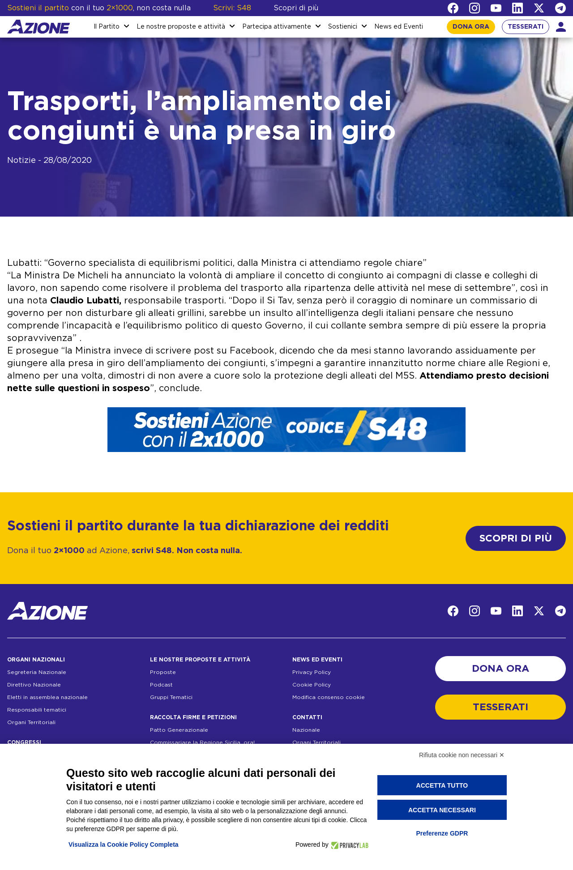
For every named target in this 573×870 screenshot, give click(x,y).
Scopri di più (296, 8)
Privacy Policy (311, 672)
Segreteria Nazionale (36, 672)
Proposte (163, 672)
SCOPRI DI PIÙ (515, 538)
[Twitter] (539, 8)
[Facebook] (453, 8)
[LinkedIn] (517, 8)
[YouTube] (496, 8)
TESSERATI (525, 27)
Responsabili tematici (36, 709)
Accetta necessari (442, 810)
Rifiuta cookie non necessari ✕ (462, 755)
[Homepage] (38, 27)
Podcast (161, 684)
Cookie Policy (311, 684)
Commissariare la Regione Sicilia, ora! (202, 742)
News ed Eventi (398, 27)
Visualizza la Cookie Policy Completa (123, 844)
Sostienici (342, 27)
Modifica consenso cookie (328, 697)
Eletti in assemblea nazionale (47, 697)
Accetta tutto (442, 785)
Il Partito (107, 27)
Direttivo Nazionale (34, 684)
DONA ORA (471, 27)
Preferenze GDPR (442, 833)
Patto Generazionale (179, 730)
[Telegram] (560, 8)
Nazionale (306, 730)
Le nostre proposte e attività (181, 27)
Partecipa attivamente (276, 27)
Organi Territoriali (31, 722)
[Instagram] (474, 8)
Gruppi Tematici (171, 697)
